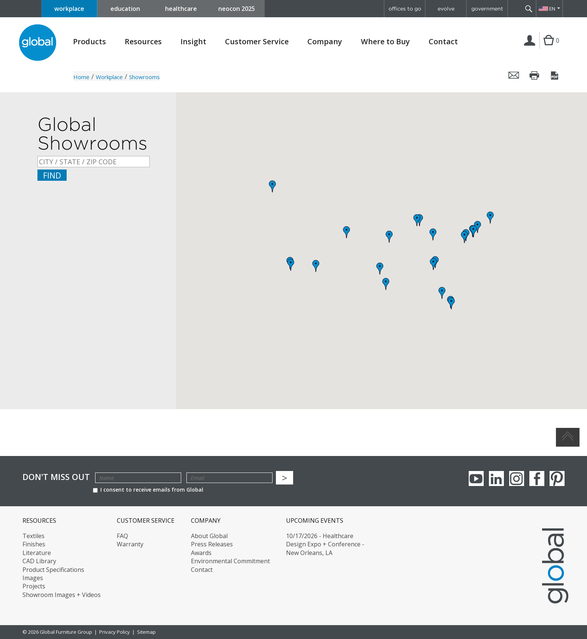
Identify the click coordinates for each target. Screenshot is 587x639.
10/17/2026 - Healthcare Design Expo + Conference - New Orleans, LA (325, 544)
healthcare (181, 8)
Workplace (109, 77)
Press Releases (212, 544)
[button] (474, 231)
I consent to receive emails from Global (148, 489)
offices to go (405, 9)
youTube (476, 478)
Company (324, 41)
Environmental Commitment (230, 561)
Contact (443, 41)
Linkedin (496, 478)
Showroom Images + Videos (61, 595)
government (487, 9)
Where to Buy (385, 41)
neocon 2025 (236, 8)
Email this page (514, 75)
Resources (143, 41)
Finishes (33, 544)
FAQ (122, 536)
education (125, 8)
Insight (193, 41)
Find (52, 175)
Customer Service (257, 41)
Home (81, 77)
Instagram (516, 478)
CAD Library (39, 561)
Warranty (130, 544)
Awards (201, 553)
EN (552, 8)
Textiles (33, 536)
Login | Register (531, 48)
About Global (209, 536)
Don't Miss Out (56, 476)
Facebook (536, 478)
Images (32, 578)
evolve (446, 9)
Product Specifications (53, 570)
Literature (36, 553)
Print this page (534, 75)
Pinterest (557, 478)
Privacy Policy (114, 631)
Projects (33, 586)
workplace (69, 8)
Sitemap (146, 631)
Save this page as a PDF (555, 75)
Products (89, 41)
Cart (549, 48)
